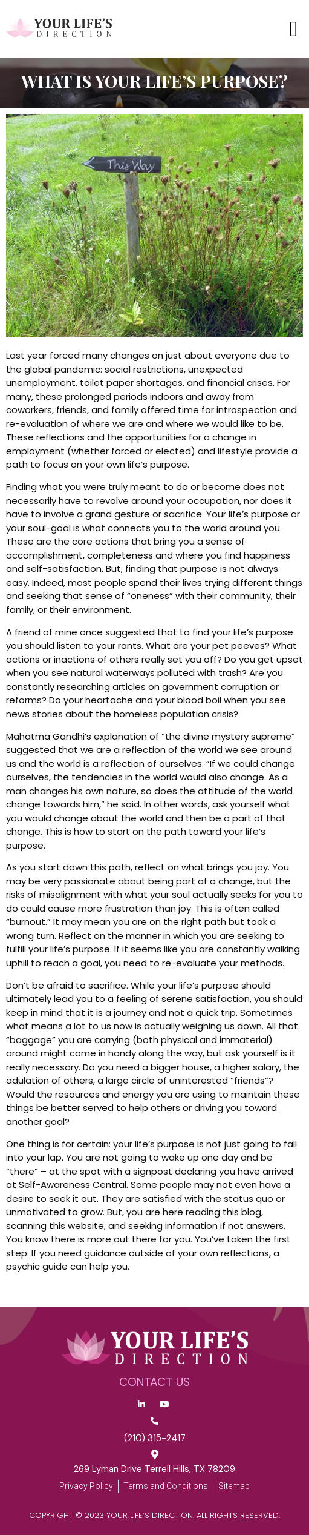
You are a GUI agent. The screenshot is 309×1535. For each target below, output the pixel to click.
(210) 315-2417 (155, 1438)
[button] (293, 29)
